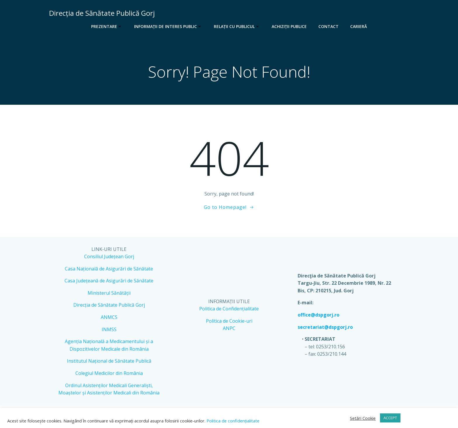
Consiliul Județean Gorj (109, 256)
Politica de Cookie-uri (229, 321)
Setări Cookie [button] (363, 418)
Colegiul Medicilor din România (109, 373)
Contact (328, 26)
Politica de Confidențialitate (229, 308)
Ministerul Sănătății (109, 293)
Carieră (358, 26)
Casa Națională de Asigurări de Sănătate (109, 268)
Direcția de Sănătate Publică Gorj (109, 305)
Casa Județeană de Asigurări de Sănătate (109, 280)
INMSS (109, 329)
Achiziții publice (289, 26)
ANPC (229, 328)
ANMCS (109, 317)
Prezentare (106, 26)
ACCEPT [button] (390, 417)
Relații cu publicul (237, 26)
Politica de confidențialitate (232, 421)
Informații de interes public (168, 26)
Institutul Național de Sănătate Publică (109, 361)
